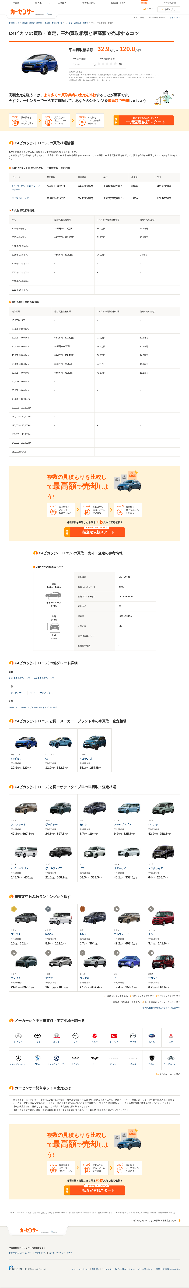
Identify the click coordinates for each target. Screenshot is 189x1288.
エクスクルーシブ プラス (41, 692)
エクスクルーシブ (20, 198)
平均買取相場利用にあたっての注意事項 (161, 1007)
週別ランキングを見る (143, 996)
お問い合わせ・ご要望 (151, 1269)
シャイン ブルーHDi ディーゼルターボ (39, 707)
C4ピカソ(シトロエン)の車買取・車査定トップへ (154, 1220)
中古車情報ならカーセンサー (20, 1253)
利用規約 (95, 1269)
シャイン (13, 707)
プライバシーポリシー (80, 1269)
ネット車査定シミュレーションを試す (162, 1002)
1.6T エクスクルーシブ (19, 678)
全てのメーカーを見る (169, 1074)
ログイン (150, 9)
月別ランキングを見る (169, 996)
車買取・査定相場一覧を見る (126, 1002)
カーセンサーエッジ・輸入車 (60, 1253)
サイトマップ (175, 18)
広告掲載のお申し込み (171, 1269)
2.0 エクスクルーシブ (44, 678)
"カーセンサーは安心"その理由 (114, 1269)
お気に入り (170, 9)
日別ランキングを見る (117, 996)
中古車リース (40, 1253)
